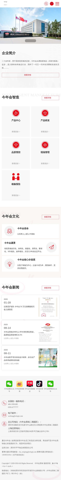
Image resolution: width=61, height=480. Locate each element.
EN (52, 3)
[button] (27, 41)
